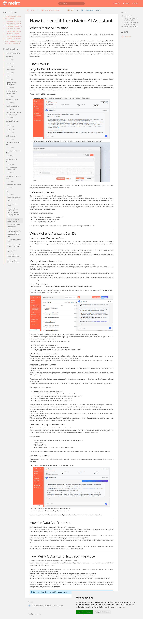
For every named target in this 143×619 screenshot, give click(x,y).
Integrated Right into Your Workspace (14, 21)
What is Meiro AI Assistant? (13, 16)
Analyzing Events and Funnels (14, 33)
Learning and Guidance (14, 38)
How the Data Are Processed (13, 41)
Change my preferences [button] (102, 612)
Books (126, 3)
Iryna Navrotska (129, 20)
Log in (135, 3)
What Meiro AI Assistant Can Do (13, 26)
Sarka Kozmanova (129, 24)
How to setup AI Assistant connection (56, 592)
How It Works (9, 18)
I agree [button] (80, 612)
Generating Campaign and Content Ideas (14, 36)
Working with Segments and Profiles (14, 31)
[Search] (60, 3)
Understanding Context (13, 23)
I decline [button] (88, 612)
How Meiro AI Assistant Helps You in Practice (13, 43)
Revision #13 (126, 16)
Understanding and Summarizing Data (14, 28)
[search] (71, 3)
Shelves (116, 3)
